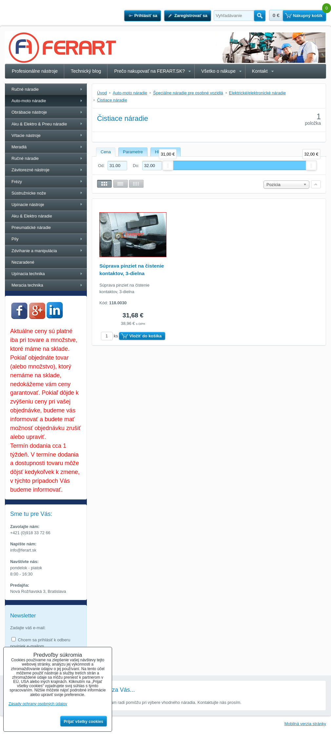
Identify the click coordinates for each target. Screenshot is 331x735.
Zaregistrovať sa (190, 15)
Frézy (16, 181)
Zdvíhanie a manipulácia (34, 250)
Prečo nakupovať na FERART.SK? (149, 71)
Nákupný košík (307, 15)
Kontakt (260, 71)
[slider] (167, 165)
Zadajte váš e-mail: (28, 627)
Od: (112, 165)
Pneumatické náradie (31, 227)
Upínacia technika (28, 273)
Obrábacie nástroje (29, 112)
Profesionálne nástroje (35, 71)
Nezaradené (22, 262)
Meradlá (19, 146)
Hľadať (259, 15)
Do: (147, 165)
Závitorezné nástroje (30, 169)
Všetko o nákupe (218, 71)
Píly (14, 238)
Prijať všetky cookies (84, 721)
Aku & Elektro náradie (31, 216)
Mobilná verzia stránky (305, 723)
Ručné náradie (25, 89)
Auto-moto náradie (28, 100)
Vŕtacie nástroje (26, 135)
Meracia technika (27, 285)
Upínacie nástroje (27, 204)
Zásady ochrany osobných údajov (38, 704)
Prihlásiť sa (145, 15)
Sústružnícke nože (28, 193)
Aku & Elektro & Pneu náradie (39, 124)
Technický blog (86, 71)
